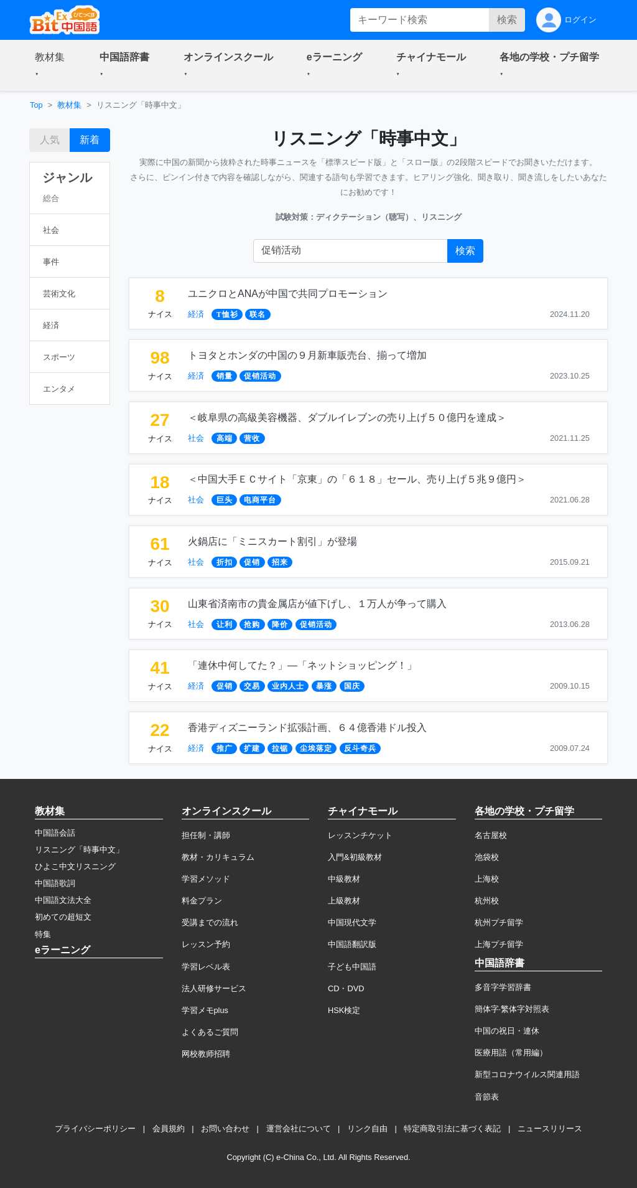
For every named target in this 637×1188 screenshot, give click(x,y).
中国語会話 (55, 832)
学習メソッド (206, 879)
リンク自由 (367, 1128)
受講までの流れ (210, 922)
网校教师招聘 (206, 1053)
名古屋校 (491, 835)
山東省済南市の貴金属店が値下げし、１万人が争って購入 (317, 603)
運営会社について (298, 1128)
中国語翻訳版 (352, 944)
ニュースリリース (550, 1128)
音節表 (487, 1096)
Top (36, 105)
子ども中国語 (352, 966)
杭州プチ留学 (499, 922)
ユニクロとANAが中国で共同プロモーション (288, 293)
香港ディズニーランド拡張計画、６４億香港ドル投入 (307, 727)
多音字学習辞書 (503, 987)
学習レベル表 (206, 966)
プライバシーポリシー (95, 1128)
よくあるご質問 (210, 1032)
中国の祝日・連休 (507, 1030)
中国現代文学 (352, 922)
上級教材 (344, 900)
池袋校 (487, 857)
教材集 (69, 105)
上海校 (487, 879)
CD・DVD (346, 988)
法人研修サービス (214, 988)
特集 (43, 934)
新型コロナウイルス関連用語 (527, 1074)
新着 (90, 139)
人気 (50, 139)
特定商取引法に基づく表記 (452, 1128)
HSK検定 (344, 1010)
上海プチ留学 (499, 944)
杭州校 (487, 900)
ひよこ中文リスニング (75, 866)
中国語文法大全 (63, 900)
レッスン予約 (206, 944)
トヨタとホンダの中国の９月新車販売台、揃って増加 (307, 355)
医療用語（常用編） (511, 1052)
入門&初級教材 (355, 857)
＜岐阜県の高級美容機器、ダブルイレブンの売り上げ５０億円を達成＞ (347, 417)
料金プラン (202, 900)
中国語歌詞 (55, 883)
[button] (52, 65)
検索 (507, 19)
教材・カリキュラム (218, 857)
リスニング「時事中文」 (79, 849)
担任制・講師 (206, 835)
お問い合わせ (225, 1128)
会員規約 (168, 1128)
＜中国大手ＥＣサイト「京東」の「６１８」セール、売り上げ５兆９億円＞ (357, 479)
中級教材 (344, 879)
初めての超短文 (63, 917)
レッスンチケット (360, 835)
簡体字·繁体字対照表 (512, 1009)
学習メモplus (205, 1010)
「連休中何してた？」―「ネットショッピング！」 (302, 665)
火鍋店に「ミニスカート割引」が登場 (272, 541)
